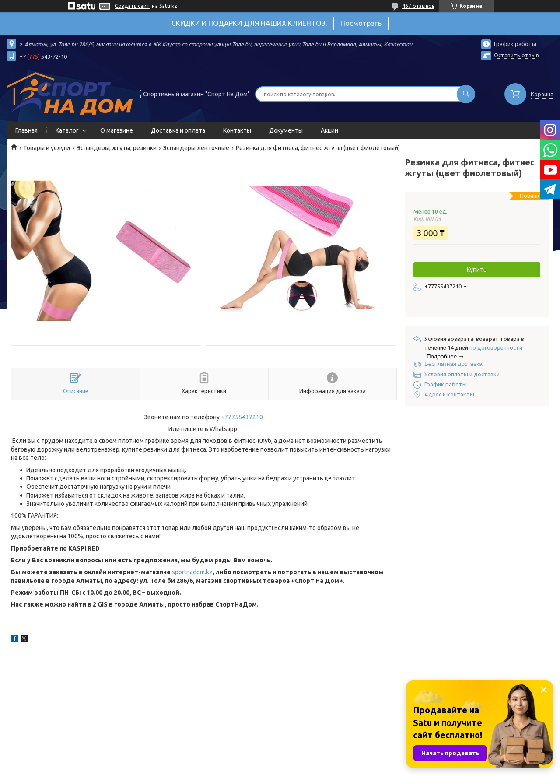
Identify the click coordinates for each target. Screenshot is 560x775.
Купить (477, 269)
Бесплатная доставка (453, 364)
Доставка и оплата (178, 130)
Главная (26, 130)
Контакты (237, 130)
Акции (329, 130)
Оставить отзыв (516, 55)
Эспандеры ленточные (196, 147)
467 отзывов (418, 6)
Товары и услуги (46, 147)
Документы (286, 130)
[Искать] (466, 94)
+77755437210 (242, 417)
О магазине (116, 130)
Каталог (67, 130)
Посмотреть (361, 23)
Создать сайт (132, 6)
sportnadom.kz (192, 571)
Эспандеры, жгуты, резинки (117, 147)
